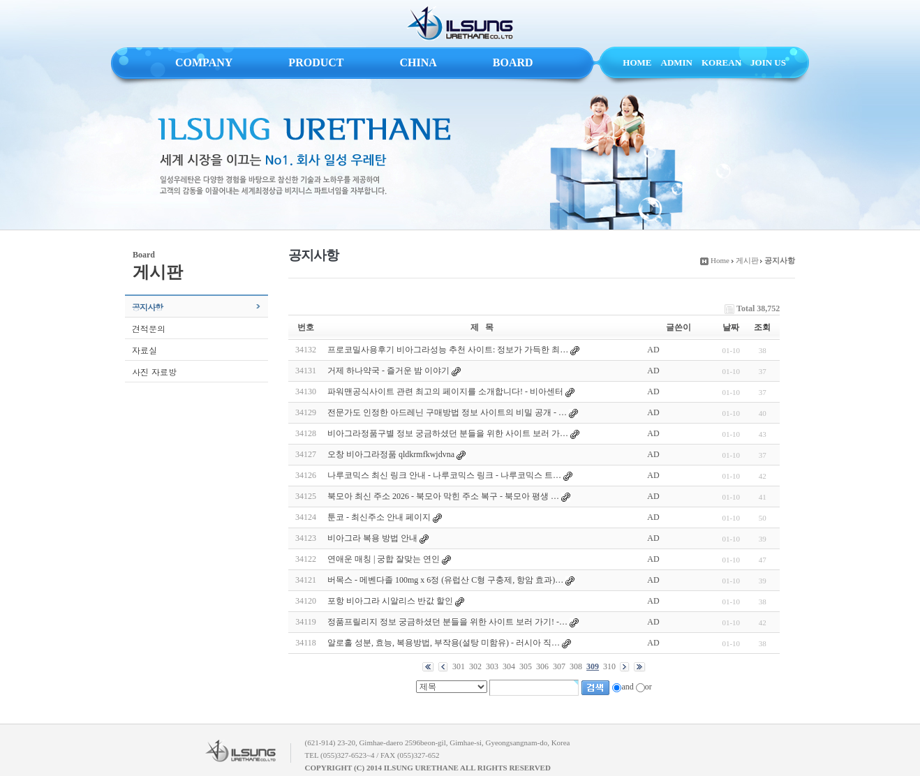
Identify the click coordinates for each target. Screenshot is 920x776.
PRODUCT (315, 62)
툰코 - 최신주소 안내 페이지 (379, 517)
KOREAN (721, 62)
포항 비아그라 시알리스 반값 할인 (390, 601)
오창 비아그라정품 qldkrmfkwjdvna (390, 454)
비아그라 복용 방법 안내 (372, 538)
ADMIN (677, 62)
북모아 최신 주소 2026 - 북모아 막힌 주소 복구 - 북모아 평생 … (443, 496)
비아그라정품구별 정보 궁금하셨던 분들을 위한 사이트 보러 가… (447, 433)
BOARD (513, 62)
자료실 (144, 350)
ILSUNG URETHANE (460, 23)
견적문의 (148, 328)
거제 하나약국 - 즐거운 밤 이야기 (388, 370)
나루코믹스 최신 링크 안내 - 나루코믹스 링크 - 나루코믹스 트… (444, 475)
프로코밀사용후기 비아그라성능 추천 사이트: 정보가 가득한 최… (447, 350)
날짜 (730, 327)
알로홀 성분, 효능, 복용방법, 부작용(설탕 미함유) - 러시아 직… (443, 643)
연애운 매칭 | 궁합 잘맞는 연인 (383, 559)
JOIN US (768, 62)
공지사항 (147, 307)
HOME (637, 62)
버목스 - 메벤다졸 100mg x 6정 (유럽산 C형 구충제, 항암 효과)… (445, 580)
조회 (762, 327)
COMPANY (203, 62)
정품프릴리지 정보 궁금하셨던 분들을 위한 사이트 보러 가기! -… (447, 622)
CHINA (417, 62)
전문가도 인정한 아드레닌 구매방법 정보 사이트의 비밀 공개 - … (447, 412)
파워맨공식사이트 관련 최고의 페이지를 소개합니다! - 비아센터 (445, 391)
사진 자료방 (154, 372)
